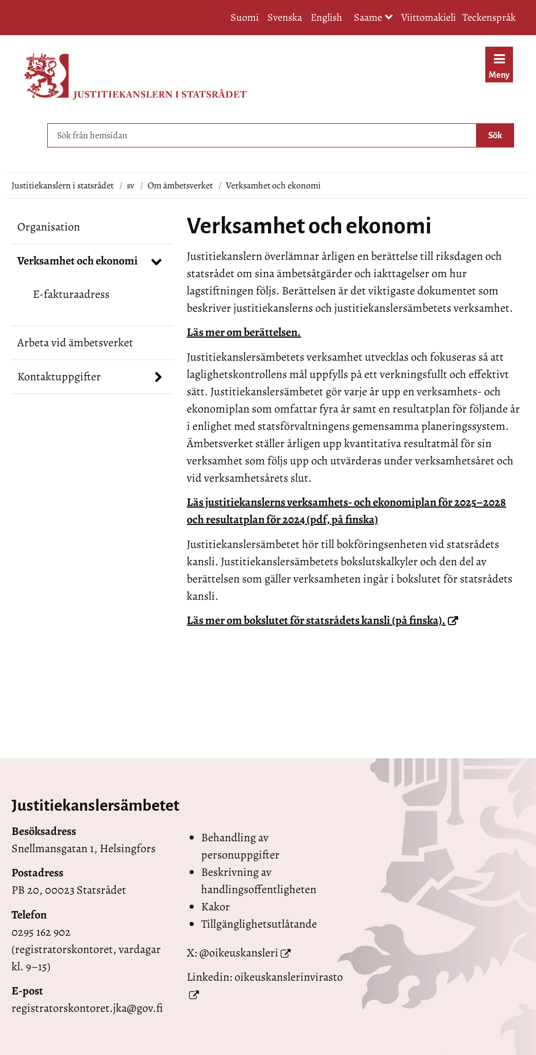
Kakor (215, 906)
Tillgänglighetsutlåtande (259, 924)
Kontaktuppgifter (59, 376)
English (326, 17)
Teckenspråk (489, 17)
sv (130, 185)
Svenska (284, 17)
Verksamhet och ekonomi (77, 261)
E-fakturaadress (71, 294)
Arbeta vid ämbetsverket (75, 342)
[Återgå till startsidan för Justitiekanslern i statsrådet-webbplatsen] (135, 76)
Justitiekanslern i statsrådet (63, 185)
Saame (373, 18)
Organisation (48, 227)
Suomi (245, 17)
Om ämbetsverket (180, 185)
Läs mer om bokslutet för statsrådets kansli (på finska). (322, 620)
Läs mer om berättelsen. (244, 332)
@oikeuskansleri (238, 953)
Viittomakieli (428, 17)
